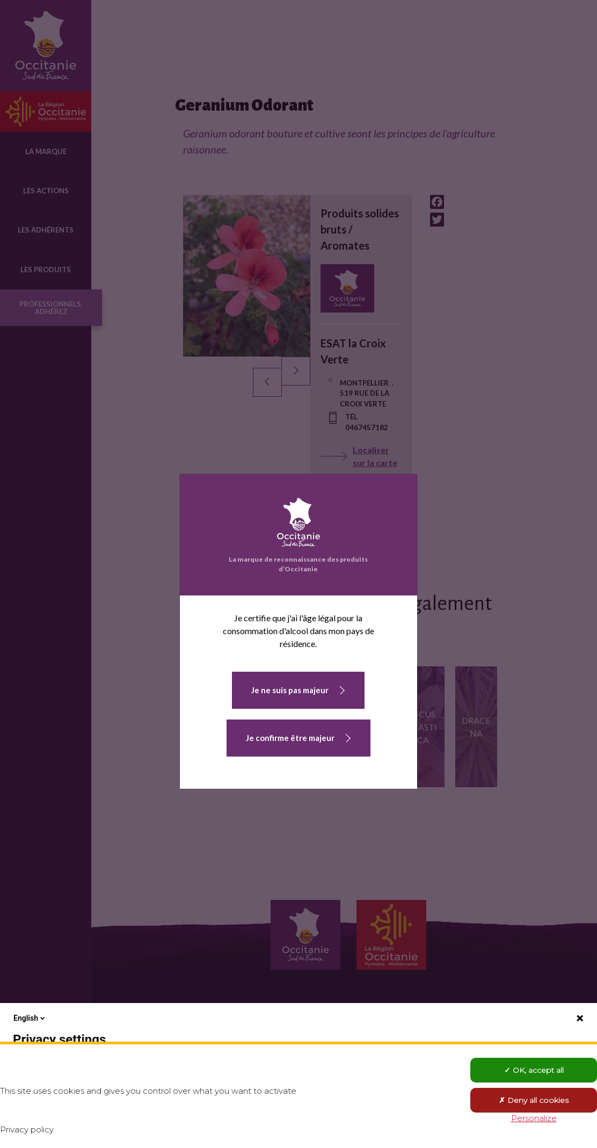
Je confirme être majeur (290, 738)
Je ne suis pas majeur (290, 690)
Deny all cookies (534, 1100)
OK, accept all (534, 1070)
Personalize (534, 1118)
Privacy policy (27, 1129)
